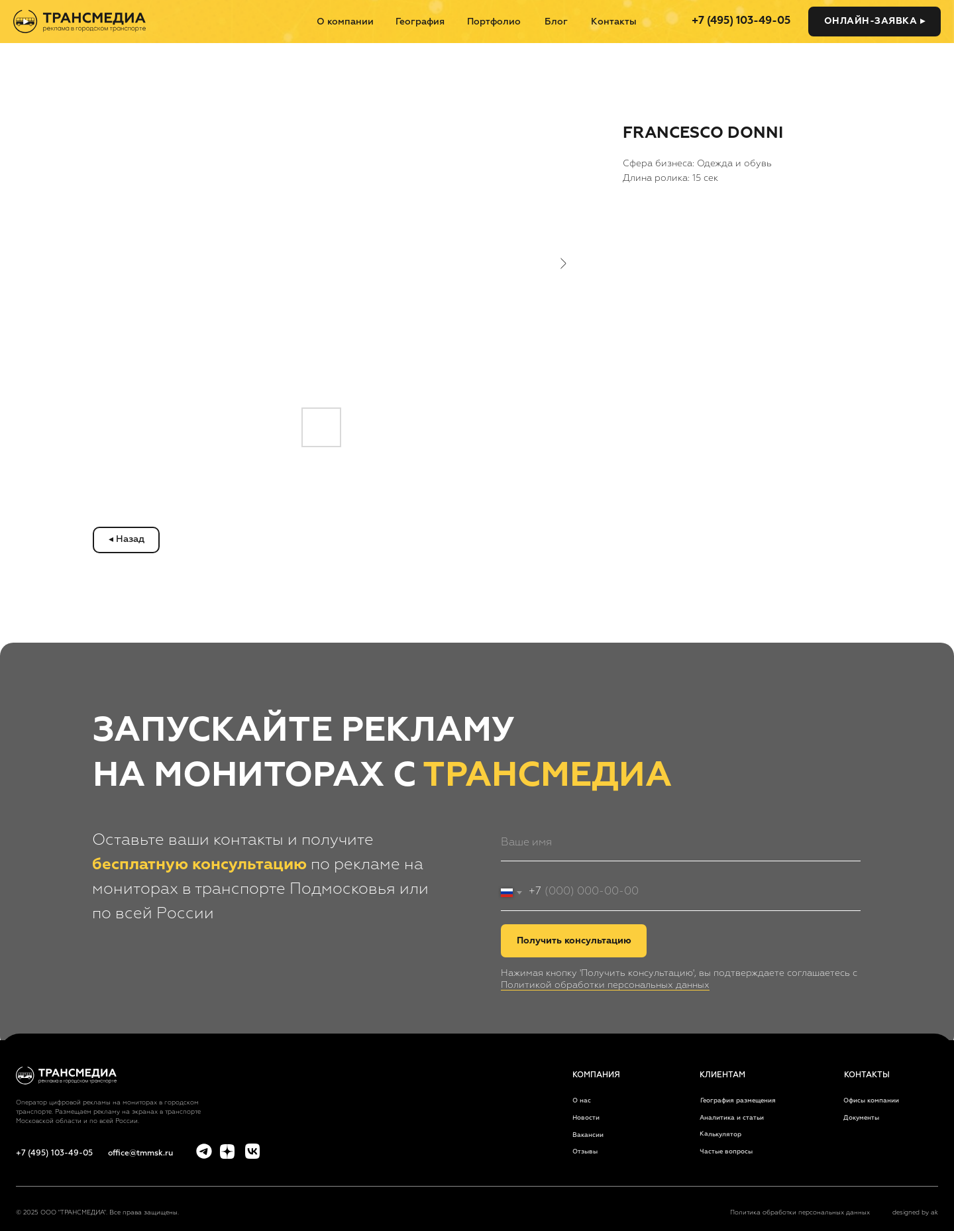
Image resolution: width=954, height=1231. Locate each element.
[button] (874, 21)
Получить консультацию (574, 940)
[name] (681, 843)
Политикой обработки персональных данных (605, 985)
